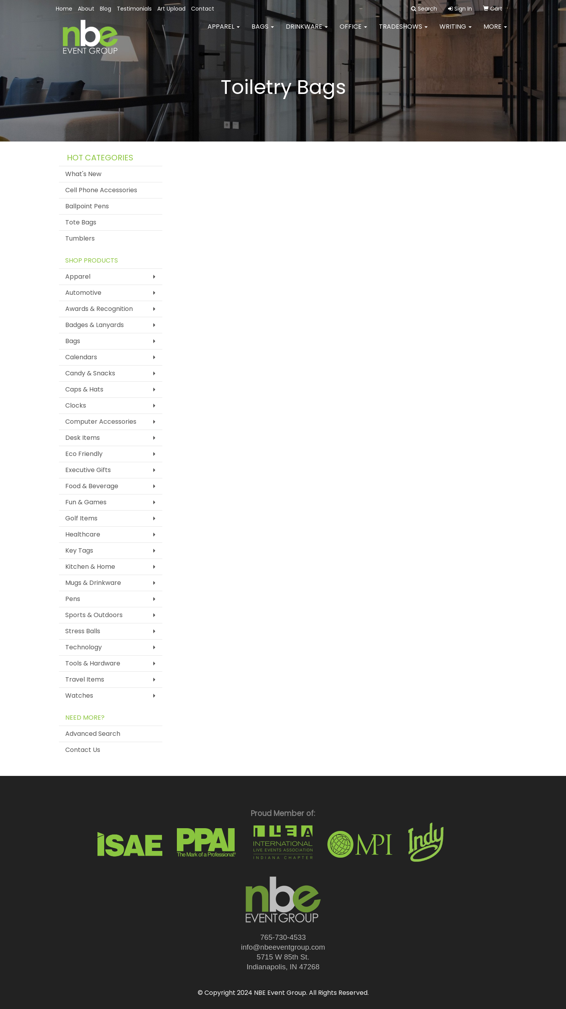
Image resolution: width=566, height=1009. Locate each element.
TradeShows (403, 31)
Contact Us (82, 749)
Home (64, 9)
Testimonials (134, 9)
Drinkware (307, 31)
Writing (455, 31)
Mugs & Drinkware (93, 582)
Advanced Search (92, 733)
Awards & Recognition (99, 308)
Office (353, 31)
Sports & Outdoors (94, 614)
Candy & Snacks (90, 373)
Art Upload (171, 9)
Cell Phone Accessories (101, 190)
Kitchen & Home (90, 566)
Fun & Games (86, 502)
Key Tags (79, 550)
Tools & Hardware (92, 663)
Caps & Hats (84, 389)
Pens (72, 598)
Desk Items (82, 437)
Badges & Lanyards (94, 324)
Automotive (83, 292)
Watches (79, 695)
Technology (83, 647)
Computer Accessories (100, 421)
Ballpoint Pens (87, 206)
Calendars (81, 357)
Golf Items (81, 518)
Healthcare (82, 534)
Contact (202, 9)
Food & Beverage (91, 486)
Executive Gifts (88, 469)
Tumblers (80, 238)
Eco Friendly (84, 453)
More (495, 31)
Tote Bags (80, 222)
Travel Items (84, 679)
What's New (83, 173)
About (86, 9)
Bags (263, 31)
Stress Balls (82, 631)
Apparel (224, 31)
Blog (105, 9)
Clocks (75, 405)
